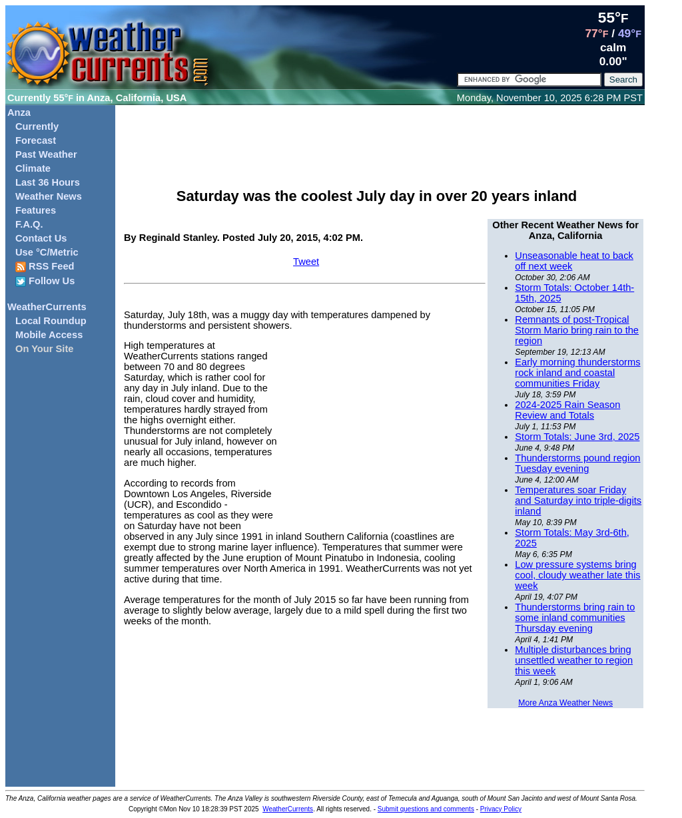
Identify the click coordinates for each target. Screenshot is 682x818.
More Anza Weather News (565, 703)
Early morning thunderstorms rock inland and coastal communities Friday (577, 373)
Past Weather (46, 154)
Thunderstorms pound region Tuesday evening (577, 463)
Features (35, 210)
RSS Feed (45, 266)
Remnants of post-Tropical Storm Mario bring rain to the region (577, 330)
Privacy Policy (500, 809)
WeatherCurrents (47, 307)
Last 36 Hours (47, 182)
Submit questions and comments (426, 809)
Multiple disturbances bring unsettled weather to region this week (574, 660)
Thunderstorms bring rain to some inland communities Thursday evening (575, 618)
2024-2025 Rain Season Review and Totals (567, 410)
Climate (33, 168)
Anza (19, 112)
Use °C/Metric (47, 252)
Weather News (48, 196)
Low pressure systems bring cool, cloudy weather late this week (577, 575)
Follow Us (45, 281)
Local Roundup (51, 320)
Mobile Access (49, 334)
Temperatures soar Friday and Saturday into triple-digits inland (578, 500)
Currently (37, 126)
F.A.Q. (29, 224)
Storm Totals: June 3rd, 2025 (577, 436)
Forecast (35, 140)
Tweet (306, 261)
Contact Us (41, 238)
